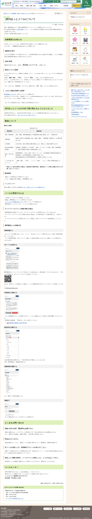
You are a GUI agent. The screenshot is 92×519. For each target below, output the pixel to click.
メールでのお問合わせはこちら (16, 498)
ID (58, 1)
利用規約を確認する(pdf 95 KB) (17, 323)
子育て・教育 (42, 5)
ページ (51, 1)
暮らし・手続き (19, 5)
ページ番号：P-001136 (57, 24)
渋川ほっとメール (25, 13)
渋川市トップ (6, 13)
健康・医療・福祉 (31, 5)
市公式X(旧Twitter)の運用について (80, 95)
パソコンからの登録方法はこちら (14, 202)
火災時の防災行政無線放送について (80, 93)
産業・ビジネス (54, 5)
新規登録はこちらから (10, 94)
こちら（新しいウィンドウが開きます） (34, 187)
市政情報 (66, 5)
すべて (46, 1)
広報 (18, 13)
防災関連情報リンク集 (77, 112)
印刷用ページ (59, 13)
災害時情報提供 (75, 114)
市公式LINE (20, 29)
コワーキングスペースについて (79, 116)
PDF (55, 1)
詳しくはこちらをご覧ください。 (27, 115)
